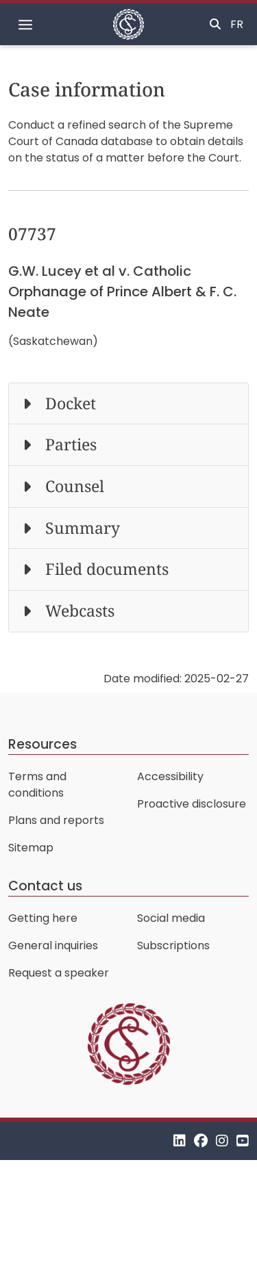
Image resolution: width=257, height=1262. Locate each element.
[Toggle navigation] (25, 24)
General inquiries (53, 945)
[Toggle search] (215, 25)
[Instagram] (222, 1140)
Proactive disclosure (191, 804)
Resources (42, 744)
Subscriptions (173, 945)
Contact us (45, 886)
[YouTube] (242, 1140)
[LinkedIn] (179, 1140)
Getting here (42, 918)
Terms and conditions (37, 785)
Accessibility (170, 776)
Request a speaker (58, 973)
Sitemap (30, 847)
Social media (171, 918)
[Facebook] (201, 1140)
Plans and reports (56, 820)
